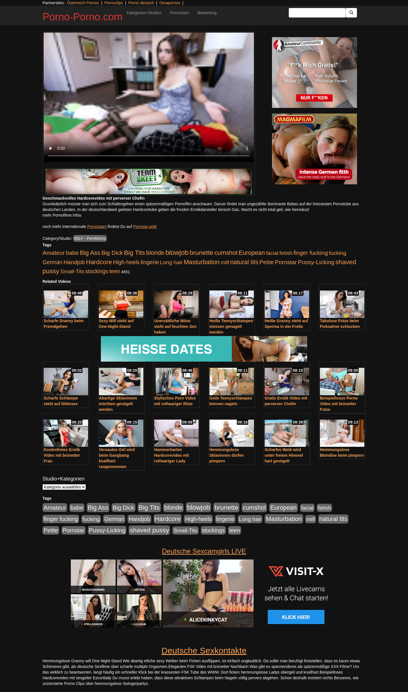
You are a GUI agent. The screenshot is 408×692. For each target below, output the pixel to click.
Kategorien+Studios (144, 12)
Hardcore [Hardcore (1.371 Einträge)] (99, 262)
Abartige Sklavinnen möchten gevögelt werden (118, 404)
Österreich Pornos (83, 3)
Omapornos (169, 3)
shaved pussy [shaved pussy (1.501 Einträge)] (149, 530)
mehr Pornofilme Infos (61, 215)
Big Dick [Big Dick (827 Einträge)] (112, 252)
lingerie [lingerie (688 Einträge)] (150, 262)
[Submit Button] (351, 13)
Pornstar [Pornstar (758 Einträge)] (286, 262)
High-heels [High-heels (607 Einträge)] (126, 262)
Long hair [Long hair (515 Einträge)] (171, 262)
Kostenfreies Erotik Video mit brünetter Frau (62, 455)
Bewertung (206, 12)
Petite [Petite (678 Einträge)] (267, 262)
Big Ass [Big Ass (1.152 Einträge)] (90, 252)
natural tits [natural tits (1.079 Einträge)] (244, 262)
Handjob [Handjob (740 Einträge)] (74, 262)
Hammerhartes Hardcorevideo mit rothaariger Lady (171, 455)
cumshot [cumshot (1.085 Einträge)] (225, 252)
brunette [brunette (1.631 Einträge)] (201, 252)
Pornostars (179, 12)
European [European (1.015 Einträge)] (252, 252)
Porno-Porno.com (82, 17)
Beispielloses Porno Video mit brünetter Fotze (339, 404)
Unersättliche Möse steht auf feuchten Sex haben (175, 326)
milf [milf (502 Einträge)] (225, 262)
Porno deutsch (141, 3)
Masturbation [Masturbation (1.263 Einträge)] (202, 262)
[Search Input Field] (317, 13)
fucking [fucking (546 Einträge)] (337, 253)
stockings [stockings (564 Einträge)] (96, 271)
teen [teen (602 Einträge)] (114, 271)
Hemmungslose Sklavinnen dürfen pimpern (226, 455)
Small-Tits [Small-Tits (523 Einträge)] (72, 271)
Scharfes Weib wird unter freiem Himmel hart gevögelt (284, 455)
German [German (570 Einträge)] (52, 262)
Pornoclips (113, 3)
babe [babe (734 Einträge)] (72, 253)
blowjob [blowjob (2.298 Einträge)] (176, 252)
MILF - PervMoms (90, 238)
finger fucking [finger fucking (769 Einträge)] (311, 253)
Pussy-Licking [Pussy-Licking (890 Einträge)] (316, 262)
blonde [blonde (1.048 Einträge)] (155, 252)
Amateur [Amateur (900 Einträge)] (53, 252)
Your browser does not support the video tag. (149, 97)
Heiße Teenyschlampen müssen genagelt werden (231, 326)
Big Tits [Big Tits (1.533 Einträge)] (134, 252)
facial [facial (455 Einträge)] (272, 253)
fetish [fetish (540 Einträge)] (285, 253)
